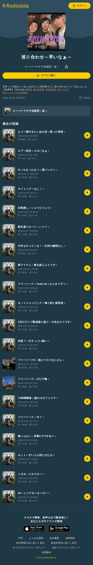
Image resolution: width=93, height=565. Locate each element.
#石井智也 (51, 89)
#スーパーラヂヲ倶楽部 (15, 92)
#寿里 (29, 89)
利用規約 (46, 552)
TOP (20, 538)
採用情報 (70, 538)
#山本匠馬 (39, 89)
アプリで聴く (46, 75)
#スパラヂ (63, 89)
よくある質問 (36, 538)
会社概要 (54, 538)
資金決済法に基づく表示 (64, 543)
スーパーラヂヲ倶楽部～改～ (42, 66)
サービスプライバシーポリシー (29, 547)
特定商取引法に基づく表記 (30, 543)
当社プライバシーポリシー (66, 547)
